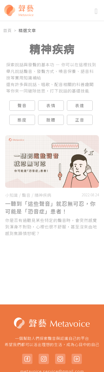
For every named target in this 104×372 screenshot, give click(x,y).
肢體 (51, 120)
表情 (51, 105)
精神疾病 (42, 195)
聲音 (22, 105)
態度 (22, 120)
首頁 (7, 30)
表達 (79, 105)
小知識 (11, 195)
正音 (79, 120)
